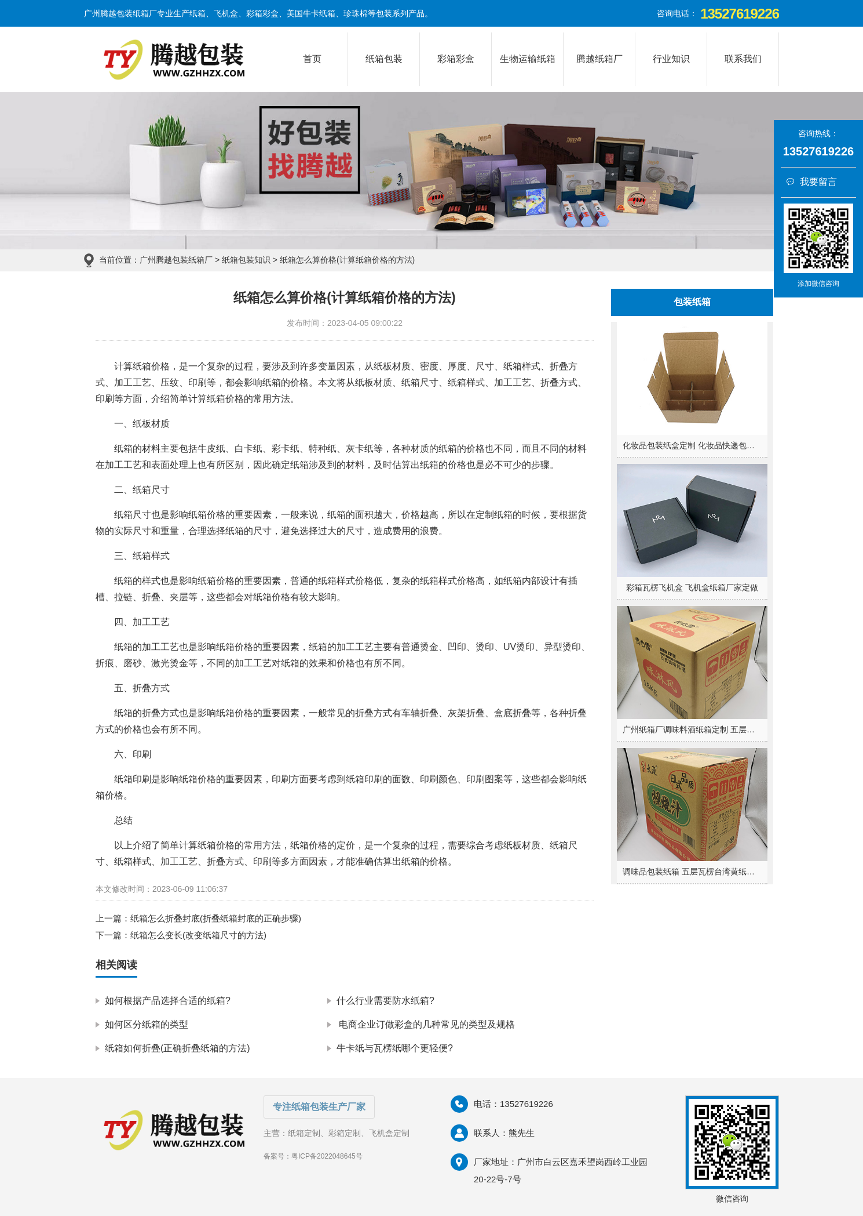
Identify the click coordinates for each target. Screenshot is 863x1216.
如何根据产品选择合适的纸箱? (168, 1001)
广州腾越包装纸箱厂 (176, 259)
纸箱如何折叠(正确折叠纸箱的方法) (177, 1048)
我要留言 (811, 182)
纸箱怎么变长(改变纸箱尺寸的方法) (198, 935)
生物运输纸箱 (527, 59)
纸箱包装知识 (246, 259)
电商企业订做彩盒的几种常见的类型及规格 (426, 1024)
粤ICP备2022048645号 (327, 1156)
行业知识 (671, 59)
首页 (312, 59)
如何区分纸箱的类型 (146, 1024)
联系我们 (743, 59)
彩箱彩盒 (455, 59)
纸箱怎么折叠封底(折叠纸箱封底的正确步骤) (215, 918)
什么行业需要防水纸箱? (385, 1001)
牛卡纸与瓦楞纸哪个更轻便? (395, 1048)
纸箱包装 (384, 59)
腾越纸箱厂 (599, 59)
